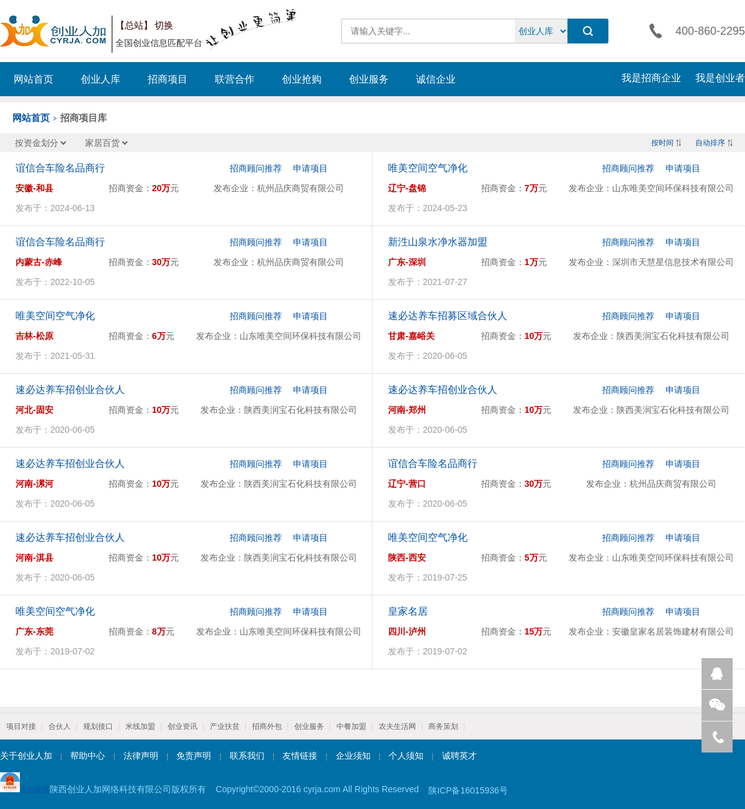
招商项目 (167, 79)
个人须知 (406, 756)
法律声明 (141, 756)
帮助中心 (87, 756)
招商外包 (267, 726)
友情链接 (299, 756)
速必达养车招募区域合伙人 (447, 315)
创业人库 (100, 79)
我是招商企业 (651, 78)
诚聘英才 (459, 756)
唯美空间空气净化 (427, 168)
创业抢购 (302, 79)
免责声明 (193, 756)
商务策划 (443, 726)
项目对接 (21, 726)
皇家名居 (408, 611)
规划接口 (98, 726)
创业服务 (369, 79)
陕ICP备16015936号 (468, 790)
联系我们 (247, 756)
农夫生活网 (397, 726)
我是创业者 (720, 78)
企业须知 (353, 756)
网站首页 (33, 79)
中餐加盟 (351, 726)
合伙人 (59, 726)
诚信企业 (436, 79)
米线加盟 (140, 726)
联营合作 (235, 79)
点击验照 (25, 783)
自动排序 (710, 142)
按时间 (662, 142)
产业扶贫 (225, 726)
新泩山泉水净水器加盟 (437, 242)
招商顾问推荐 (256, 168)
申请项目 (310, 168)
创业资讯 (182, 726)
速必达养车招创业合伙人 (70, 389)
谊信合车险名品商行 (60, 168)
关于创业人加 (26, 756)
